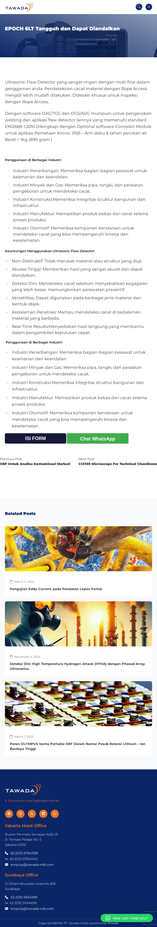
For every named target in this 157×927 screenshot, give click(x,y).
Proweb (113, 923)
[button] (127, 918)
